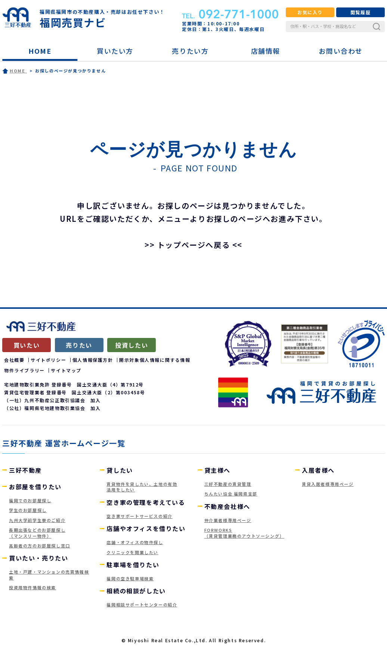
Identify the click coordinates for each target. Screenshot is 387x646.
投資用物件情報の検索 (32, 587)
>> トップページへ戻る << (193, 244)
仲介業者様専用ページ (227, 520)
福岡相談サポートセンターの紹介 (141, 605)
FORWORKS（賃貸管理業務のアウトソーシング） (244, 532)
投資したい (131, 345)
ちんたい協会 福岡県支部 (230, 494)
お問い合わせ (341, 51)
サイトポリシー (48, 360)
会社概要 (14, 360)
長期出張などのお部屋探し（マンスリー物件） (37, 532)
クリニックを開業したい (132, 552)
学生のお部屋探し (28, 510)
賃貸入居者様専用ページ (328, 484)
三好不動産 (25, 470)
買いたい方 (115, 51)
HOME (39, 51)
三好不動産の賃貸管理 (227, 484)
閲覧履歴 (360, 12)
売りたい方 (190, 51)
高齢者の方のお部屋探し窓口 (39, 546)
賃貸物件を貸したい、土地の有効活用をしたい (141, 487)
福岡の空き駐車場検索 (130, 578)
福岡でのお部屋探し (30, 500)
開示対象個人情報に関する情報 (154, 360)
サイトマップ (66, 370)
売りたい (79, 345)
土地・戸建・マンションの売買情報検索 (49, 574)
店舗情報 (265, 51)
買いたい (26, 345)
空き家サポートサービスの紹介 (139, 516)
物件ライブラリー (24, 370)
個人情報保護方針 (92, 360)
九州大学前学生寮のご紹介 (37, 520)
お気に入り (310, 12)
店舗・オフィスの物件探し (134, 542)
